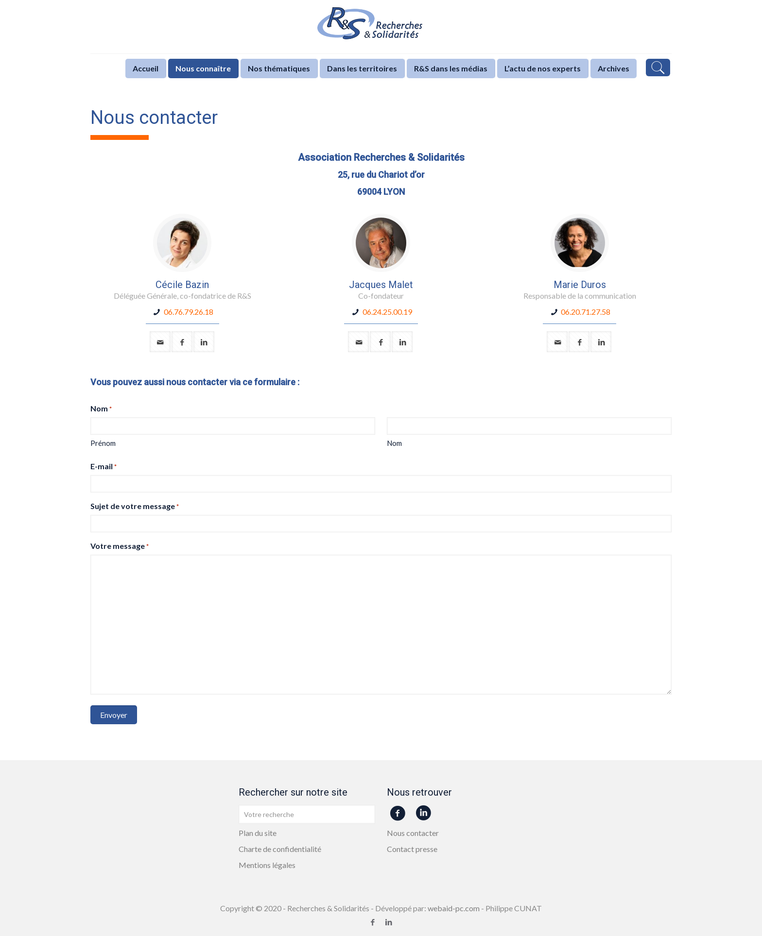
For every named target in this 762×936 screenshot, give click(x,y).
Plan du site (258, 832)
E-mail (103, 466)
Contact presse (412, 848)
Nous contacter (413, 832)
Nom (394, 443)
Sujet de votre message (134, 506)
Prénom (103, 443)
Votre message (119, 546)
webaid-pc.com (454, 908)
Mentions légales (267, 864)
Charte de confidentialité (280, 848)
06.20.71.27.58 (585, 311)
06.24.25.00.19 (387, 311)
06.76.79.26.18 (188, 311)
